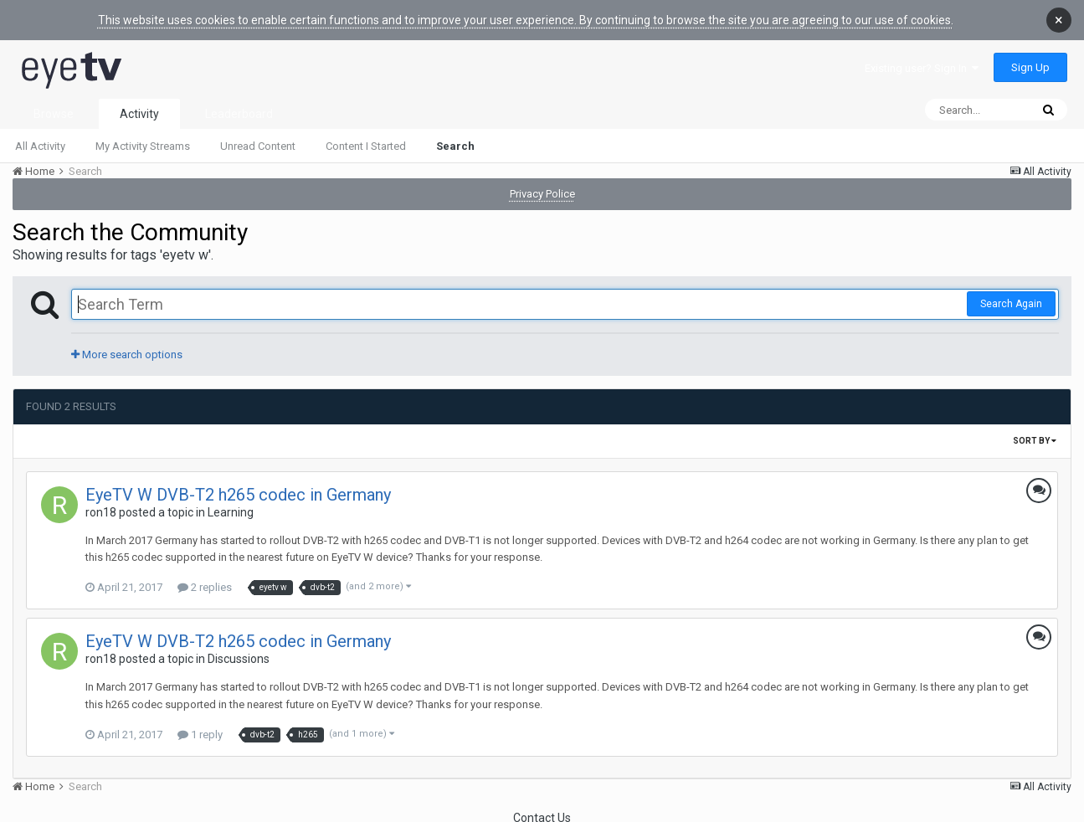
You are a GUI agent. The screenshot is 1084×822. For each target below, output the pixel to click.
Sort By (1034, 435)
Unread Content (257, 141)
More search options (126, 349)
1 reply (200, 729)
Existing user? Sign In (922, 63)
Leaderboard (239, 109)
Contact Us (542, 812)
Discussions (239, 653)
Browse (53, 109)
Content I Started (366, 141)
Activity (139, 109)
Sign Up (1030, 62)
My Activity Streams (142, 141)
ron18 (100, 507)
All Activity (40, 141)
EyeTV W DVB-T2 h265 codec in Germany (238, 490)
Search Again (1011, 299)
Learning (231, 507)
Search (455, 141)
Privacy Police (542, 188)
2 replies (204, 582)
